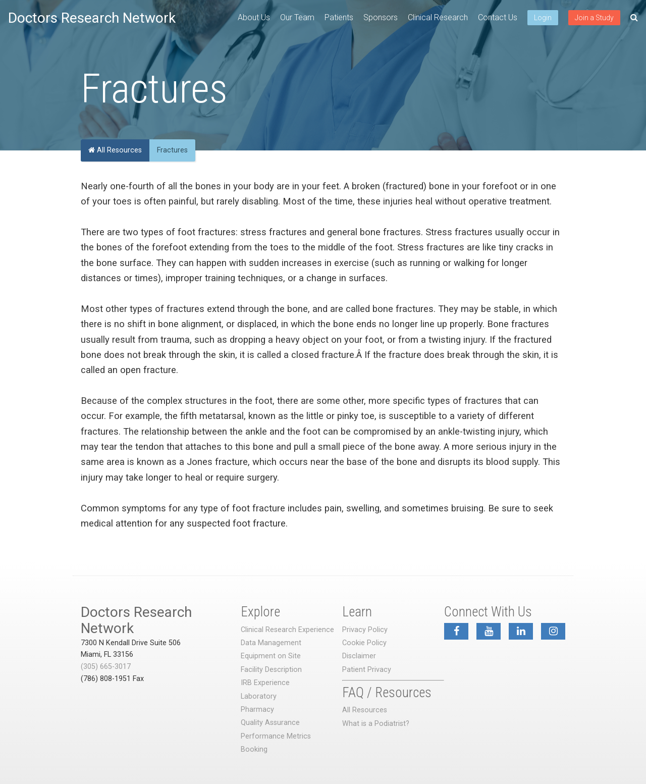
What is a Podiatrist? (375, 723)
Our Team (297, 17)
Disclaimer (359, 656)
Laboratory (259, 696)
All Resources (115, 150)
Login (543, 18)
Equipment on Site (271, 656)
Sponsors (380, 17)
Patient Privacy (366, 669)
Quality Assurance (270, 722)
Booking (254, 749)
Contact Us (497, 17)
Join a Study (594, 18)
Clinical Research (438, 17)
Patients (339, 17)
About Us (254, 17)
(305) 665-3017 (106, 666)
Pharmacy (257, 709)
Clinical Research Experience (287, 629)
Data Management (271, 643)
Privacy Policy (365, 629)
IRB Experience (265, 682)
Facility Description (271, 669)
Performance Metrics (276, 736)
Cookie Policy (364, 643)
